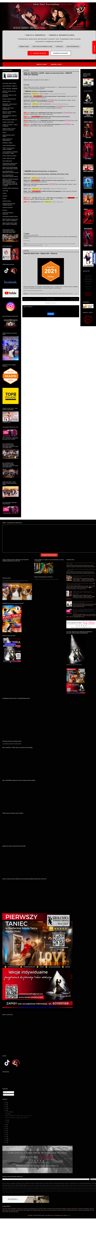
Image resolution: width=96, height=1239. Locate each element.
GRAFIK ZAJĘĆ (6, 101)
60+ (42, 1188)
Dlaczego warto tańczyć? (56, 1188)
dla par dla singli (33, 1187)
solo (69, 1191)
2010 (5, 1142)
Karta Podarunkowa (7, 161)
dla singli (40, 243)
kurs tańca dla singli (19, 1185)
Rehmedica (43, 1185)
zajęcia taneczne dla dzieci (8, 1189)
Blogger (68, 1215)
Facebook (50, 313)
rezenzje (66, 1191)
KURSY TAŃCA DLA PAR (8, 158)
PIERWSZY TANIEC (7, 142)
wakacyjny (89, 1191)
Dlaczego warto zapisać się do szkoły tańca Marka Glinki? (9, 164)
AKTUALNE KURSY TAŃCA (9, 83)
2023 (5, 1108)
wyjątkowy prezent (37, 1188)
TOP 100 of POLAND (56, 1189)
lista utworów (83, 1188)
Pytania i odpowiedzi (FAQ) (9, 99)
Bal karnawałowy (47, 1188)
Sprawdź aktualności (60, 53)
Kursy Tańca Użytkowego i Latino (42, 46)
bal (64, 1189)
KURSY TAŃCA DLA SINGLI (9, 155)
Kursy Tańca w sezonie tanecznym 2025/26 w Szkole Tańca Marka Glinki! (83, 602)
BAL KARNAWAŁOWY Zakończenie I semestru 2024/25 (10, 172)
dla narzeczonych (84, 1185)
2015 (5, 1132)
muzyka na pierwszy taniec (21, 1188)
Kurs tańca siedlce (52, 243)
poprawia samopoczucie (32, 1191)
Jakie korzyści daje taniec (18, 1189)
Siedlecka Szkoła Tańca (66, 1188)
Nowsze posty (27, 299)
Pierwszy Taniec (24, 46)
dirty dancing (76, 1189)
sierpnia (7, 1113)
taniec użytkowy (79, 1186)
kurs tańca (45, 243)
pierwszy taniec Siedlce (33, 1185)
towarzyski (94, 1188)
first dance (67, 1186)
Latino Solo (59, 46)
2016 (5, 1130)
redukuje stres (62, 1191)
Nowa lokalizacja (35, 1189)
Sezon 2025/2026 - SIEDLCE (9, 86)
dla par (36, 243)
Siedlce (73, 243)
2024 (5, 1106)
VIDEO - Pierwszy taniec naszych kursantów (8, 148)
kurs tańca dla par (41, 1187)
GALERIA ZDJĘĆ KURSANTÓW (10, 188)
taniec (71, 1191)
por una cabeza (40, 1191)
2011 (5, 1140)
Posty (5, 1092)
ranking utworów (53, 1191)
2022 (5, 1110)
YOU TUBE (5, 190)
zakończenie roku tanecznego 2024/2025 (17, 1192)
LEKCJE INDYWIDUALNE (8, 145)
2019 (5, 1128)
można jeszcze (50, 178)
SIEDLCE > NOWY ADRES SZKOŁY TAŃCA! (9, 112)
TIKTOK (4, 193)
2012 (5, 1138)
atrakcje (79, 1188)
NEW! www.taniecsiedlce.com (9, 119)
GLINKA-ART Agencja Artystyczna (7, 213)
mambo (7, 1191)
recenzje (57, 1191)
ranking (48, 1191)
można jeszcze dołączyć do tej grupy (57, 93)
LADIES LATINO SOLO (8, 122)
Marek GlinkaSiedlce (27, 1189)
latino (22, 1187)
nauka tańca (6, 1185)
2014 (5, 1134)
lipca (6, 1120)
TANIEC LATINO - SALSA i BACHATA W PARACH (9, 129)
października (8, 1111)
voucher (85, 1191)
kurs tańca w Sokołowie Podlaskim (54, 1187)
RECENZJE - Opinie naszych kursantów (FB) (9, 104)
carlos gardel (67, 1189)
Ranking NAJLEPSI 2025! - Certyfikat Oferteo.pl (9, 204)
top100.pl (74, 1191)
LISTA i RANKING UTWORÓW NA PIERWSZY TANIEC (10, 152)
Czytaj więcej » (27, 240)
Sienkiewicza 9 (74, 1188)
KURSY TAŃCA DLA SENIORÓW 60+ (7, 139)
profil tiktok (45, 1191)
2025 (5, 1104)
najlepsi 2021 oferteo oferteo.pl (59, 293)
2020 (5, 1126)
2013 (5, 1136)
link (49, 79)
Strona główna (51, 299)
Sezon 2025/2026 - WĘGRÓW (9, 88)
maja (6, 1122)
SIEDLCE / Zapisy (42, 64)
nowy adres (23, 1191)
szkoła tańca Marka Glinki (29, 245)
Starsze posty (74, 299)
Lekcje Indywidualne (73, 46)
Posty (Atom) (53, 303)
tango (37, 245)
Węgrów (41, 245)
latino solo (59, 243)
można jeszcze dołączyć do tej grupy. (60, 104)
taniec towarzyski (30, 1188)
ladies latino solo (50, 1185)
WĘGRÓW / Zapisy (56, 64)
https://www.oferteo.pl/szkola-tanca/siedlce (33, 290)
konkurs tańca (84, 1189)
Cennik (4, 198)
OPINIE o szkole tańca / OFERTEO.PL (8, 108)
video (83, 1191)
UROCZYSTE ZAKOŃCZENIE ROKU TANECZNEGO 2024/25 (10, 168)
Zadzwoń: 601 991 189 (38, 53)
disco (33, 243)
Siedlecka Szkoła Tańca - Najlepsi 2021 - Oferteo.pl (40, 253)
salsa (70, 243)
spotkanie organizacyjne (57, 201)
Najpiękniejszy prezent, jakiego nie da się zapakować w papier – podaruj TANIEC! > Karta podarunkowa (83, 592)
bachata (29, 243)
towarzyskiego (78, 1191)
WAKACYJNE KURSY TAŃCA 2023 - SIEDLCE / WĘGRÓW (9, 223)
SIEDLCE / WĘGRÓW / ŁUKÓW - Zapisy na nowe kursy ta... (18, 1115)
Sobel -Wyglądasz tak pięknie (43, 1189)
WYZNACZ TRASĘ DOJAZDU (49, 555)
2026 (5, 1102)
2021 (5, 1124)
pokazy (26, 1191)
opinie (87, 1188)
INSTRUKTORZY (6, 201)
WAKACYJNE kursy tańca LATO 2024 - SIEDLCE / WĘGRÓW (10, 220)
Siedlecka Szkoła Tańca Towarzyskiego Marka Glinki (46, 579)
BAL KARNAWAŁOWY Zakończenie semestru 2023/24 (10, 176)
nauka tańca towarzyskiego (54, 1183)
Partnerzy (4, 210)
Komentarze (6, 1094)
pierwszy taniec (72, 1186)
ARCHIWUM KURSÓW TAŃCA (10, 216)
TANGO (4, 132)
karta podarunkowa (11, 1188)
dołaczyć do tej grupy (58, 178)
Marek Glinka (65, 243)
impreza (80, 1189)
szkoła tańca (70, 293)
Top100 (62, 1189)
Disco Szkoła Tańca (87, 1186)
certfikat (71, 1189)
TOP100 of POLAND (7, 207)
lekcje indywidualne (41, 293)
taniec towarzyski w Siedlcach (75, 1183)
